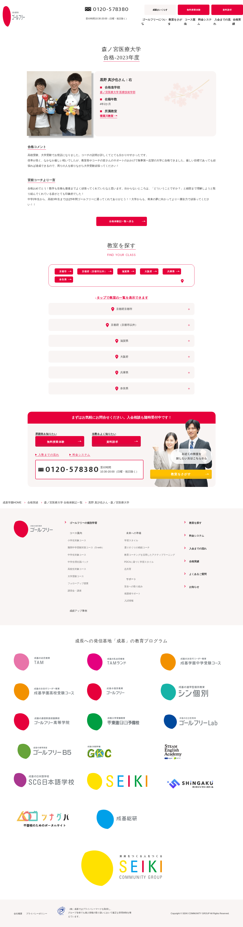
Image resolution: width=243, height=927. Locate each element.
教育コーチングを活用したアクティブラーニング (149, 554)
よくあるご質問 (196, 573)
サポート (129, 578)
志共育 (127, 569)
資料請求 (227, 10)
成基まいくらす (160, 10)
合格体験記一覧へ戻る (127, 221)
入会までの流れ (214, 23)
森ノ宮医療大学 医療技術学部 (118, 92)
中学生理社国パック (78, 561)
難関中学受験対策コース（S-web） (86, 547)
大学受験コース (76, 576)
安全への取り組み (133, 586)
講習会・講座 (75, 590)
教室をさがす (189, 474)
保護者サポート (132, 593)
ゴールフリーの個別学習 (82, 522)
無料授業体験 (194, 10)
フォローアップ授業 (78, 583)
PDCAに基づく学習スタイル (139, 561)
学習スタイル (131, 540)
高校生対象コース (77, 569)
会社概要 (18, 913)
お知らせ (192, 586)
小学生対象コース (77, 540)
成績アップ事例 (77, 610)
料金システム (191, 23)
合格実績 (234, 23)
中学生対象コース (77, 554)
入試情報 (128, 600)
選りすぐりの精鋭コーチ (137, 547)
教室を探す (194, 522)
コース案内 (74, 532)
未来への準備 (132, 532)
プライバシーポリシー (36, 913)
